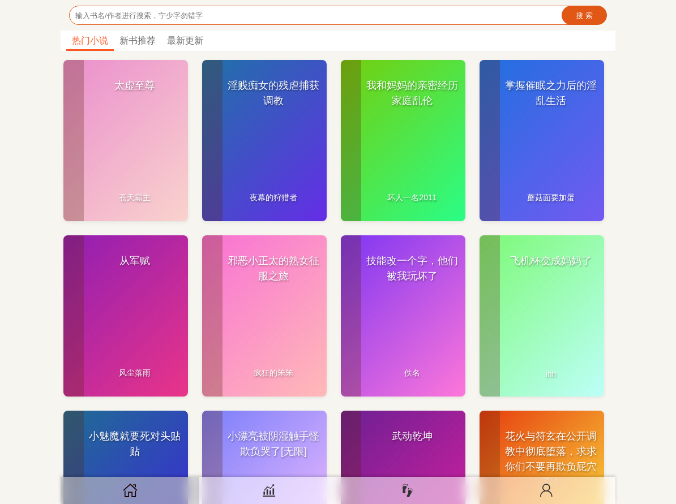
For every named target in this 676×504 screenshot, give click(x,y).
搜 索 (584, 15)
